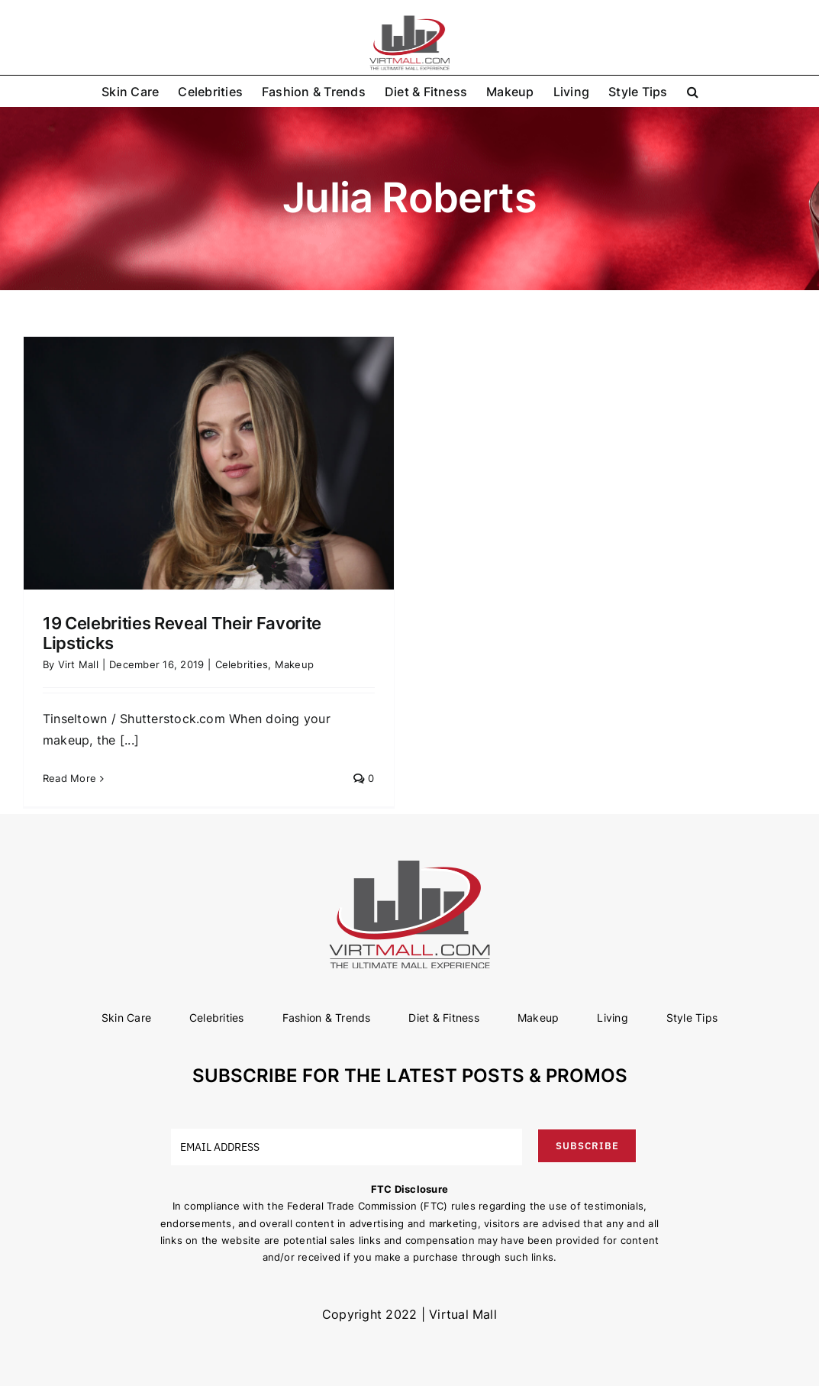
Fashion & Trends (326, 1017)
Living (612, 1017)
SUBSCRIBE (587, 1145)
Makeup (294, 664)
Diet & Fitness (443, 1017)
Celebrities (242, 664)
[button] (692, 91)
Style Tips (691, 1017)
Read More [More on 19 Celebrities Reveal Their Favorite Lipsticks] (69, 778)
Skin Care (126, 1017)
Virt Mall (78, 664)
